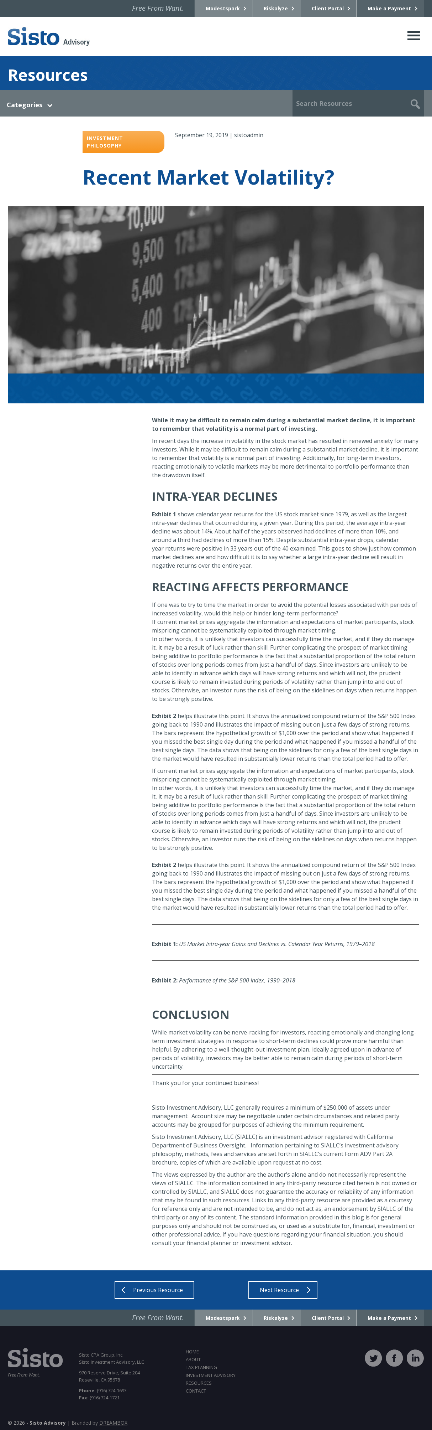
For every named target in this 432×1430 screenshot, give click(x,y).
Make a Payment (389, 8)
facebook (394, 1358)
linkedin (415, 1358)
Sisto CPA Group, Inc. (49, 36)
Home (192, 1351)
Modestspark (223, 8)
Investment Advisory (211, 1375)
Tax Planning (201, 1367)
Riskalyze (276, 8)
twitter (373, 1358)
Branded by (99, 1422)
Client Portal (328, 8)
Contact (196, 1391)
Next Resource (279, 1290)
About (193, 1359)
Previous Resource (158, 1290)
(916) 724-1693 (103, 1390)
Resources (199, 1383)
